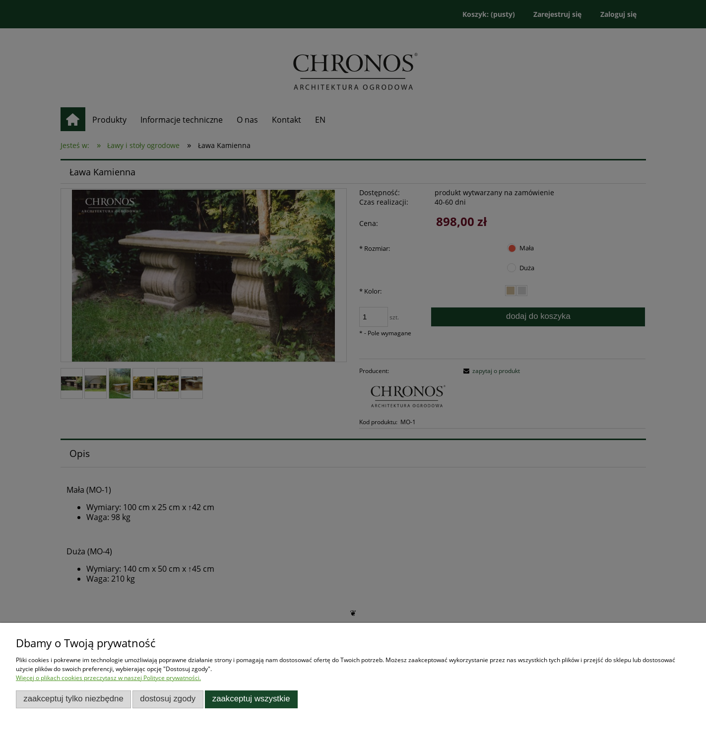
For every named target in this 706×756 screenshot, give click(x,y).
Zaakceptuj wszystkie (251, 698)
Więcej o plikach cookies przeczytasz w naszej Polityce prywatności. (108, 678)
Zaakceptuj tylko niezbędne (73, 698)
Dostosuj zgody (167, 698)
